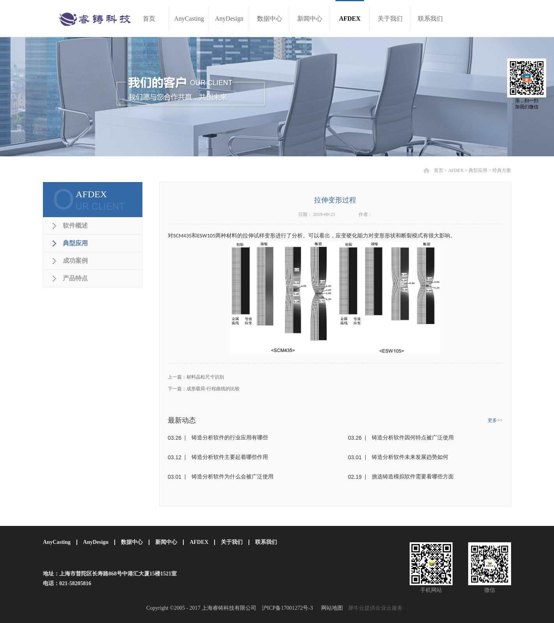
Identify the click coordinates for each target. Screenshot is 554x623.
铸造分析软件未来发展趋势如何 (410, 457)
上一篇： (196, 377)
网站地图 (330, 608)
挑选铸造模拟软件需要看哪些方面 (413, 477)
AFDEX (455, 170)
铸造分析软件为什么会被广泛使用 (232, 477)
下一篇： (204, 388)
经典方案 (501, 170)
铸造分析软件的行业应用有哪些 (230, 438)
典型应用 (478, 170)
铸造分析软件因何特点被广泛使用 (413, 438)
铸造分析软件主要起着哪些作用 (230, 457)
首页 (149, 18)
